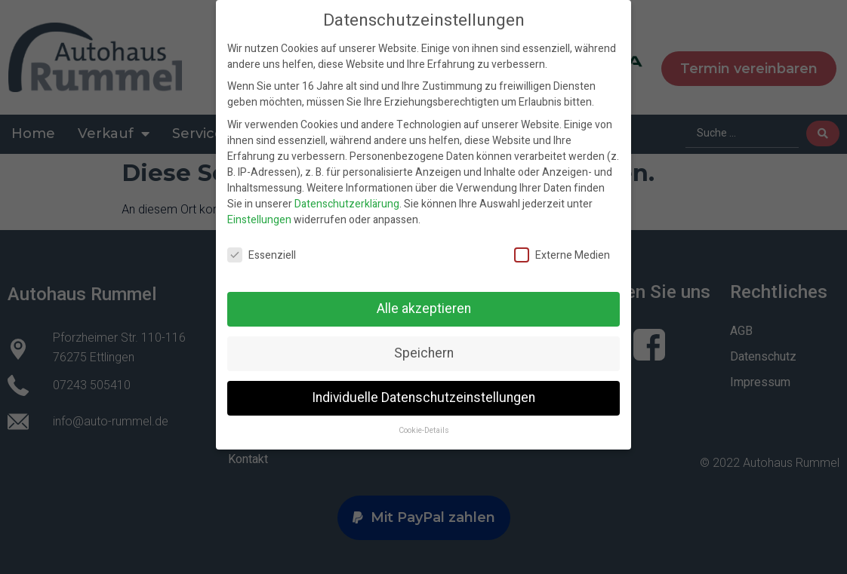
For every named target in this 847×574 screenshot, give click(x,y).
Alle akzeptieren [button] (424, 308)
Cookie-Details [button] (424, 430)
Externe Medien (562, 255)
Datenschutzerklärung (346, 204)
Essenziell (261, 255)
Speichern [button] (424, 353)
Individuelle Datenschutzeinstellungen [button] (423, 397)
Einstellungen (259, 220)
